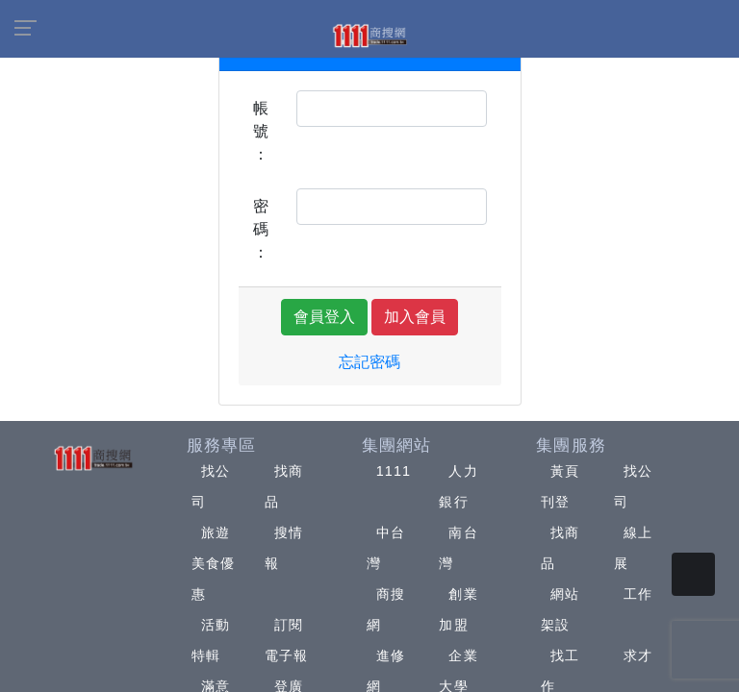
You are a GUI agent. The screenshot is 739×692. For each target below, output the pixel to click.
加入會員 (415, 317)
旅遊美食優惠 (213, 563)
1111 (394, 471)
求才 (638, 655)
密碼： (260, 229)
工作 (638, 594)
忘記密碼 (369, 362)
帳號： (260, 131)
